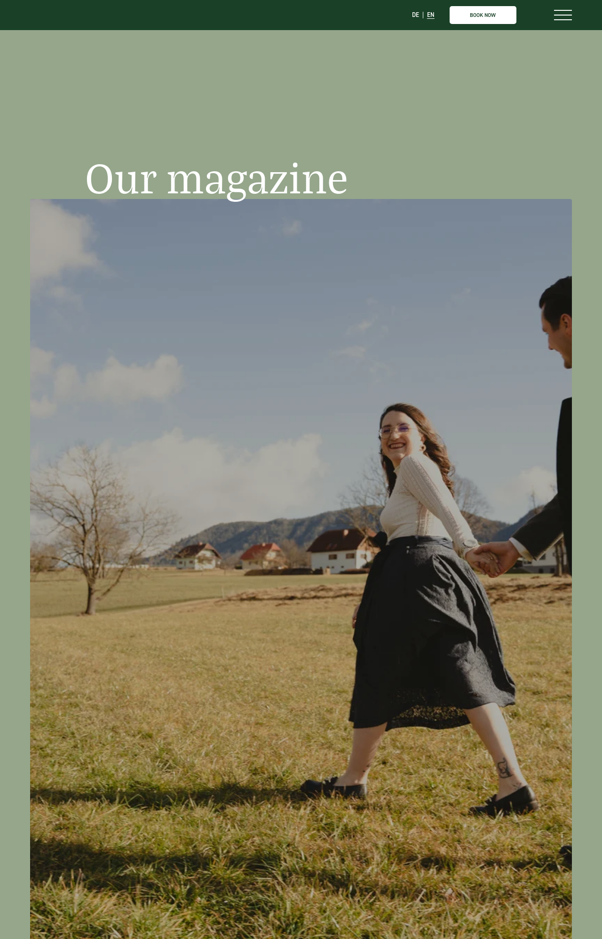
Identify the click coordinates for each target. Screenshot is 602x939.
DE (415, 15)
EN (431, 15)
